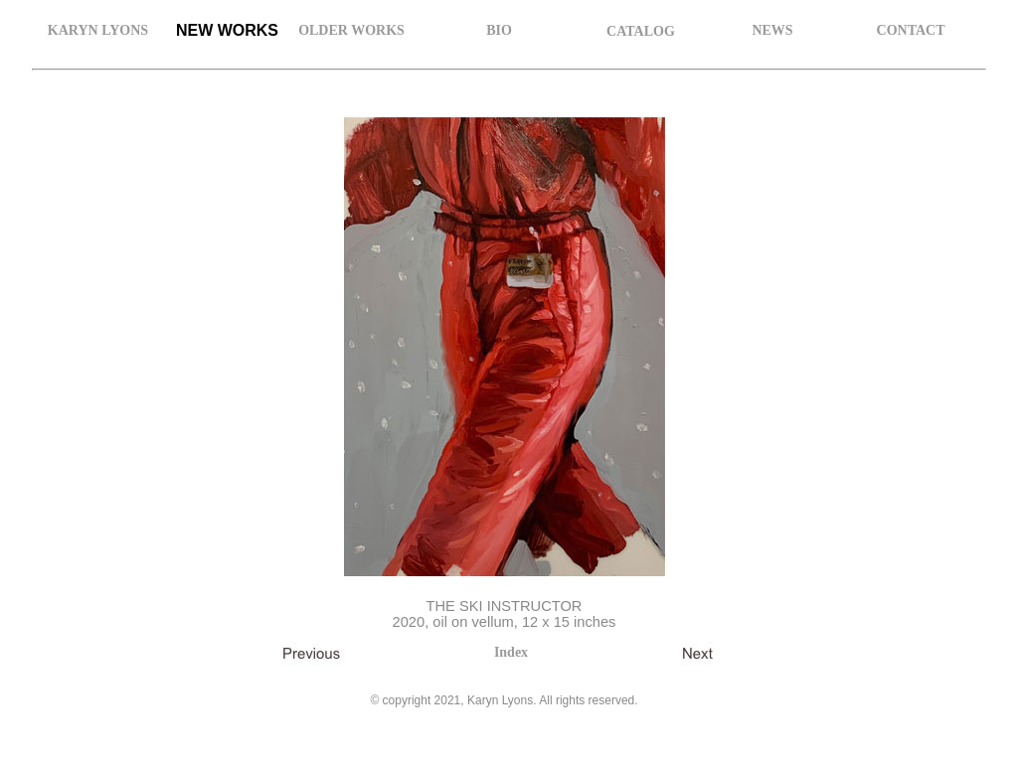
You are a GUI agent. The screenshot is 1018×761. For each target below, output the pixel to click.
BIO (499, 30)
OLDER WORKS (351, 30)
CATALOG (640, 31)
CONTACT (911, 30)
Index (511, 652)
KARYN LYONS (98, 30)
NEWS (772, 30)
